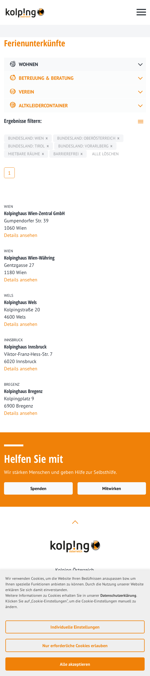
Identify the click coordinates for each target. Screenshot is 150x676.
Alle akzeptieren (75, 664)
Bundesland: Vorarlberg (83, 146)
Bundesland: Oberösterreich (86, 138)
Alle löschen (105, 153)
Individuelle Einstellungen (75, 627)
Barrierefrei (66, 153)
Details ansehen (20, 235)
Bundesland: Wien (26, 138)
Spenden (38, 488)
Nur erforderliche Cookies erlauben (75, 645)
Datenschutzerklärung (118, 595)
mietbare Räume (24, 153)
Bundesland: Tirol (26, 146)
